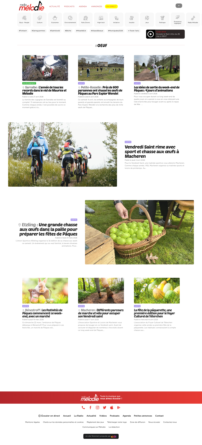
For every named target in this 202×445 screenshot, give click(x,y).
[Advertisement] (101, 358)
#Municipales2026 (115, 31)
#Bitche (68, 31)
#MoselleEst (81, 31)
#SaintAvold (55, 31)
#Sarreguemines (38, 31)
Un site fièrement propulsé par (101, 436)
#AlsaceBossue (97, 31)
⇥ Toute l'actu (133, 31)
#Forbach (23, 31)
